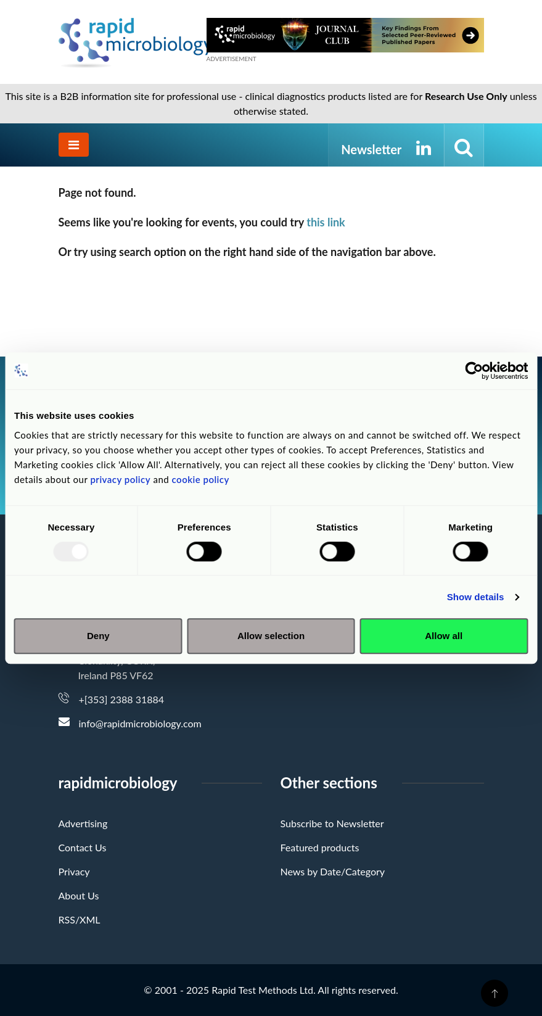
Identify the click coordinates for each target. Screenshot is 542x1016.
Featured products (320, 847)
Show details (475, 597)
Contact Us (83, 847)
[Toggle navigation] (74, 145)
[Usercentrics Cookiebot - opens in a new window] (474, 370)
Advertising (83, 823)
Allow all (443, 635)
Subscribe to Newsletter (332, 823)
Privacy (74, 871)
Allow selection (271, 635)
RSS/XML (80, 919)
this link (325, 222)
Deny (98, 635)
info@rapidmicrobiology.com (140, 723)
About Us (79, 895)
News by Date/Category (333, 871)
